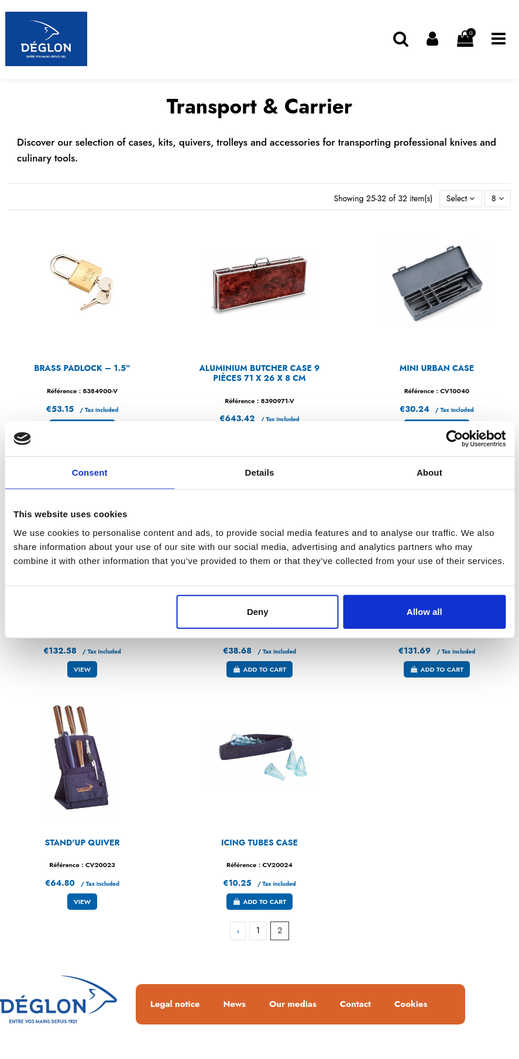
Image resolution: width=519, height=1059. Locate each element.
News (234, 1004)
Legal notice (175, 1004)
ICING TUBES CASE (259, 842)
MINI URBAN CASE (437, 368)
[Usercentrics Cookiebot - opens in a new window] (454, 439)
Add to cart (259, 669)
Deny (258, 611)
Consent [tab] (90, 472)
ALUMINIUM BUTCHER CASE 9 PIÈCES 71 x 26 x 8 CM (259, 373)
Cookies (410, 1004)
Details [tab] (259, 472)
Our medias (293, 1004)
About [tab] (429, 472)
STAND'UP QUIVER (81, 842)
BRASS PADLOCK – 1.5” (82, 368)
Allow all (424, 611)
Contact (355, 1004)
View (82, 669)
